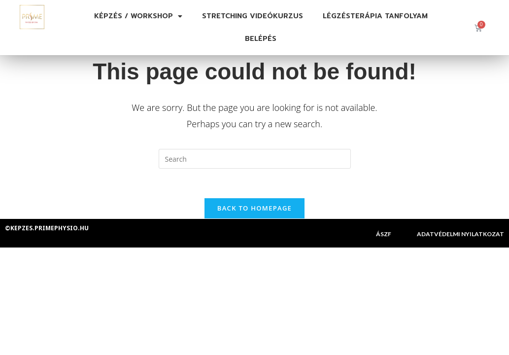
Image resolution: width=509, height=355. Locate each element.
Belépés (260, 39)
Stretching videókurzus (252, 16)
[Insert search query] (255, 159)
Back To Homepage (254, 208)
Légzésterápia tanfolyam (375, 16)
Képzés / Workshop (138, 16)
